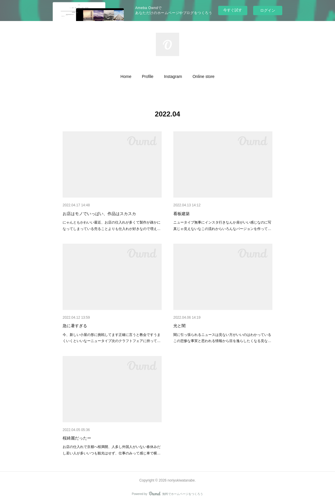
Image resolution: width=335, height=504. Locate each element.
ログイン (267, 10)
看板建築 (181, 213)
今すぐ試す (232, 10)
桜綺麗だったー (77, 438)
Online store (203, 76)
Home (126, 76)
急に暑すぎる (75, 325)
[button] (126, 76)
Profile (148, 76)
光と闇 (179, 325)
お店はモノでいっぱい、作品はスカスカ (99, 213)
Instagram (173, 76)
